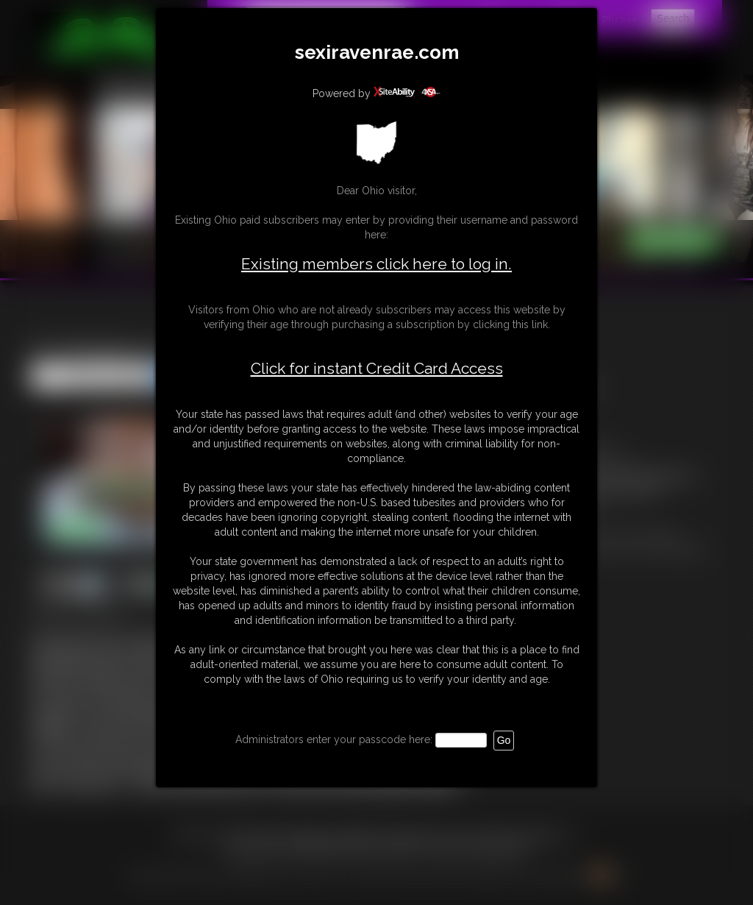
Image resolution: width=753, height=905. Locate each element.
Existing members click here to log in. (376, 264)
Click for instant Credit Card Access (377, 368)
